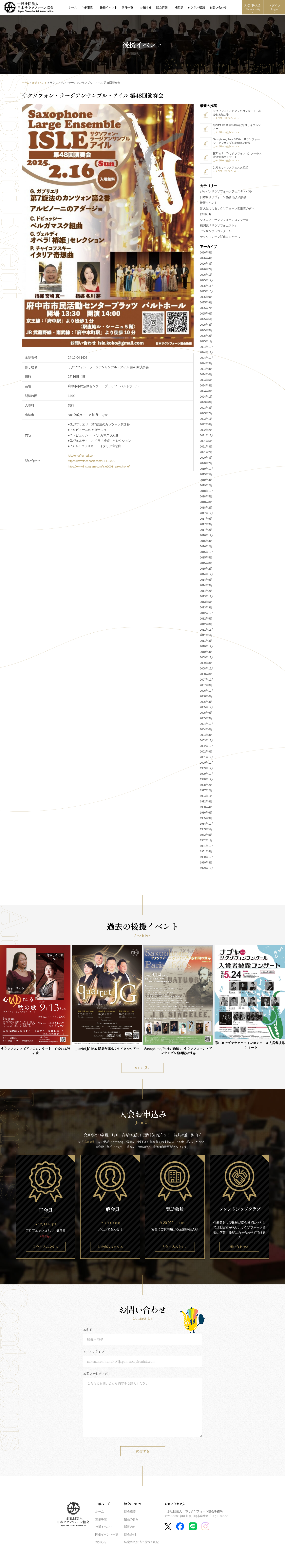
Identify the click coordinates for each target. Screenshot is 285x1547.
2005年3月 (206, 720)
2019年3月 (206, 481)
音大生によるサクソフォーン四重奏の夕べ (227, 210)
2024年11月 (207, 354)
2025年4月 (206, 326)
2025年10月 (207, 293)
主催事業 (88, 8)
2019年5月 (206, 476)
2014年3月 (206, 587)
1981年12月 (207, 847)
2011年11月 (207, 631)
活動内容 (130, 1529)
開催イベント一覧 (106, 1537)
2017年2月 (206, 531)
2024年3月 (206, 393)
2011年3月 (206, 642)
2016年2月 (206, 548)
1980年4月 (206, 864)
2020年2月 (206, 465)
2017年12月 (207, 515)
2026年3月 (206, 265)
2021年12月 (207, 437)
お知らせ (140, 8)
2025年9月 (206, 298)
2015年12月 (207, 554)
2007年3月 (206, 686)
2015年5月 (206, 559)
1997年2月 (206, 792)
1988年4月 (206, 809)
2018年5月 (206, 498)
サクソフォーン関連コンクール (220, 238)
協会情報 (156, 8)
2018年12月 (207, 492)
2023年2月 (206, 415)
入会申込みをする (45, 1249)
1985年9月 (206, 820)
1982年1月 (206, 842)
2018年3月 (206, 504)
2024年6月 (206, 376)
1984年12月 (207, 825)
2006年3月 (206, 703)
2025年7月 (206, 309)
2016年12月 (207, 537)
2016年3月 (206, 542)
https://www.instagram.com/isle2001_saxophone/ (100, 467)
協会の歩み (131, 1521)
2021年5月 (206, 443)
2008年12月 (207, 670)
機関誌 (170, 8)
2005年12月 (207, 709)
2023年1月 (206, 420)
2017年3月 (206, 526)
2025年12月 (207, 282)
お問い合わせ (208, 8)
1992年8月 (206, 803)
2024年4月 (206, 387)
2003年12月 (207, 742)
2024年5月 (206, 381)
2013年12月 (207, 598)
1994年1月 (206, 797)
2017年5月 (206, 520)
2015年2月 (206, 570)
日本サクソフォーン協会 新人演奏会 (223, 198)
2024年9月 (206, 365)
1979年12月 (207, 870)
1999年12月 (207, 770)
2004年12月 (207, 725)
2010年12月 (207, 648)
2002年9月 (206, 753)
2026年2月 (206, 270)
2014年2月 (206, 592)
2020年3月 (206, 459)
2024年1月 (206, 398)
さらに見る (142, 1069)
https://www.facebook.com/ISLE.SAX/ (92, 462)
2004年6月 (206, 731)
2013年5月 (206, 603)
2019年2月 (206, 487)
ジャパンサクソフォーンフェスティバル (226, 192)
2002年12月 (207, 748)
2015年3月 (206, 565)
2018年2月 (206, 509)
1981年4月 (206, 853)
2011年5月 (206, 637)
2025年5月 (206, 320)
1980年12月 (207, 859)
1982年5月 (206, 836)
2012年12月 (207, 614)
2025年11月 (207, 287)
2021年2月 (206, 454)
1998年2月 (206, 786)
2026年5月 (206, 254)
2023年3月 (206, 409)
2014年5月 (206, 581)
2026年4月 (206, 259)
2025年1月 (206, 343)
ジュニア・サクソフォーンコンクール (224, 221)
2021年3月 (206, 448)
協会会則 (89, 1144)
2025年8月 (206, 304)
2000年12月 (207, 764)
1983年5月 (206, 831)
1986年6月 (206, 814)
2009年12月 (207, 659)
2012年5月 (206, 620)
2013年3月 (206, 609)
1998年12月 (207, 781)
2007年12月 (207, 681)
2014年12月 (207, 576)
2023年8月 (206, 404)
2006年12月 (207, 692)
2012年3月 (206, 625)
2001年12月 (207, 759)
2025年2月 (206, 337)
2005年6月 (206, 714)
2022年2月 (206, 431)
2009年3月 (206, 664)
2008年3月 (206, 675)
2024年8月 (206, 370)
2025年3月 (206, 332)
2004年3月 (206, 736)
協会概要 (130, 1514)
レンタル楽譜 (186, 8)
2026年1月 (206, 276)
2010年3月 (206, 653)
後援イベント (106, 8)
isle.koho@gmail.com (82, 456)
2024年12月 (207, 348)
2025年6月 (206, 315)
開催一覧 (125, 8)
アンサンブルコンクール (216, 233)
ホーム (74, 8)
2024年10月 (207, 359)
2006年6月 (206, 698)
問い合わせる (239, 1249)
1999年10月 (207, 775)
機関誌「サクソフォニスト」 (218, 227)
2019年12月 (207, 470)
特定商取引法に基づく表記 (141, 1544)
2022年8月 (206, 426)
